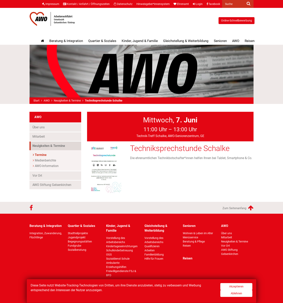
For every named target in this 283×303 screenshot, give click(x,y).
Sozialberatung (77, 249)
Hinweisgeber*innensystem (153, 4)
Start (36, 100)
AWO (235, 41)
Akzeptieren (236, 286)
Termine (41, 155)
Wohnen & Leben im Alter (198, 233)
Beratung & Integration (66, 41)
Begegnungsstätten (80, 241)
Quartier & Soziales (102, 41)
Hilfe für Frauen (153, 258)
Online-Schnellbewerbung (236, 20)
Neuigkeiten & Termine (67, 100)
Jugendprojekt (76, 237)
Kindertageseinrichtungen (122, 246)
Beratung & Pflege (194, 241)
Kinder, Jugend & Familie (140, 41)
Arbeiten (149, 250)
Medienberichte (45, 160)
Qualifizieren (152, 246)
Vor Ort (37, 175)
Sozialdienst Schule (118, 258)
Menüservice (190, 237)
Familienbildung (154, 254)
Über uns (38, 127)
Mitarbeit (38, 136)
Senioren (220, 41)
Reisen (250, 41)
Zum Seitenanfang (238, 208)
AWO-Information (47, 166)
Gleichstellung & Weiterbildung (186, 41)
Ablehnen (236, 293)
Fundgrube (74, 245)
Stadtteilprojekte (78, 233)
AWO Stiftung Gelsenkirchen (51, 185)
